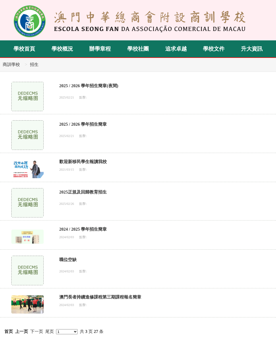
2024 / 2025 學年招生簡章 (83, 229)
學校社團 (138, 49)
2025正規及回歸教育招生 (83, 192)
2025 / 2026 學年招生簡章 (83, 124)
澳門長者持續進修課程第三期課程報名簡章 (100, 297)
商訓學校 (11, 64)
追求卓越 (176, 49)
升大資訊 (252, 49)
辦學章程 (100, 49)
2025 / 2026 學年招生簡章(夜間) (88, 85)
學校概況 (62, 49)
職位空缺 (68, 259)
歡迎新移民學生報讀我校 (83, 161)
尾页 (49, 331)
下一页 (36, 331)
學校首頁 (24, 49)
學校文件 (214, 49)
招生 (34, 64)
